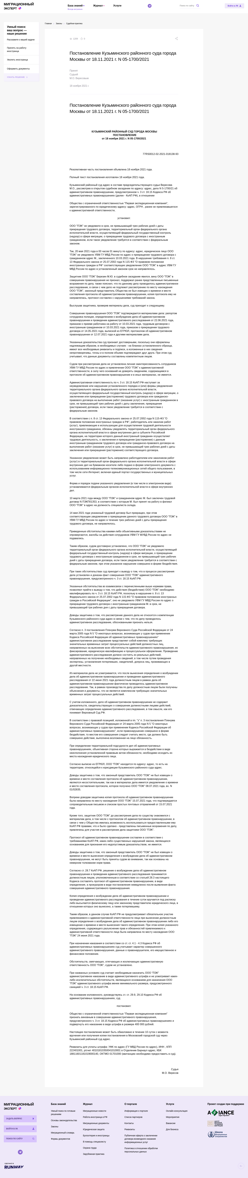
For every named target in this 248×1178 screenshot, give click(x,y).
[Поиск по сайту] (190, 6)
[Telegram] (150, 6)
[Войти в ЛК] (234, 5)
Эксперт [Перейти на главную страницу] (19, 6)
